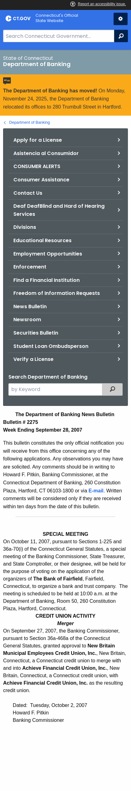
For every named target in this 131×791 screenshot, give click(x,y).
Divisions (24, 227)
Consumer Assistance (41, 179)
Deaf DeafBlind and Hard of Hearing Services (59, 210)
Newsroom (27, 319)
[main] (65, 420)
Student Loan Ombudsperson (50, 346)
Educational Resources (42, 240)
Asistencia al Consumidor (46, 153)
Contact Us (27, 193)
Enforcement (29, 266)
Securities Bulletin (35, 332)
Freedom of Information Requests (56, 293)
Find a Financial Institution (46, 280)
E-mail (96, 490)
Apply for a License (37, 140)
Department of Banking (29, 122)
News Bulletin (30, 306)
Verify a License (33, 359)
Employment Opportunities (47, 253)
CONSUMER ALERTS (36, 166)
